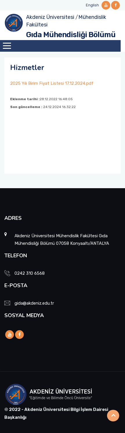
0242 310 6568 (30, 273)
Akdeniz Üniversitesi (50, 17)
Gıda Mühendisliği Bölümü (70, 34)
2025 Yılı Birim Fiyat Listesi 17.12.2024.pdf (51, 83)
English (92, 5)
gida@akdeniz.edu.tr (34, 303)
